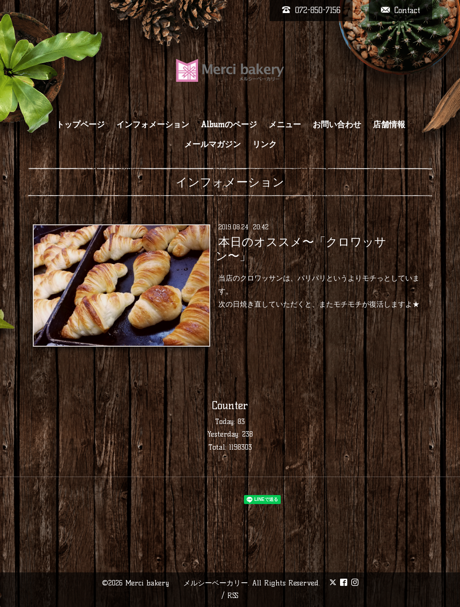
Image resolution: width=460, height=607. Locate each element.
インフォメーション (152, 124)
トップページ (80, 124)
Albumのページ (229, 124)
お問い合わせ (337, 124)
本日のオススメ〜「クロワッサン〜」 (301, 249)
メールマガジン (212, 144)
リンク (264, 144)
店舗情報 (389, 124)
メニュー (285, 124)
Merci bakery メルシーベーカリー (186, 583)
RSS (233, 595)
